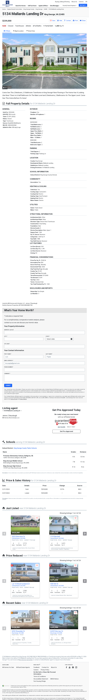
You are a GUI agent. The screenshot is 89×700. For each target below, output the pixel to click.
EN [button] (86, 1)
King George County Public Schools (25, 448)
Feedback (36, 667)
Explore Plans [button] (22, 687)
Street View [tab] (30, 31)
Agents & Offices (44, 5)
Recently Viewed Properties (69, 5)
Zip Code (7, 343)
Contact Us (45, 667)
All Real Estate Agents (23, 667)
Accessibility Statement (41, 679)
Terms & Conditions (40, 676)
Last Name (49, 354)
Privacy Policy (45, 670)
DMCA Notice (54, 679)
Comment (7, 373)
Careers (81, 1)
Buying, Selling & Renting (62, 1)
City (5, 336)
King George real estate (26, 660)
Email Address (8, 360)
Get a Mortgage (55, 5)
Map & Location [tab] (18, 31)
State (48, 336)
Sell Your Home (33, 5)
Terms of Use (13, 399)
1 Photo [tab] (7, 31)
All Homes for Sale (8, 667)
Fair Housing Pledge (40, 681)
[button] (83, 5)
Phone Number (8, 367)
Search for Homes (21, 5)
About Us (74, 1)
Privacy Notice (23, 399)
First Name (7, 354)
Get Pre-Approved (66, 431)
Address (9, 329)
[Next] (85, 534)
